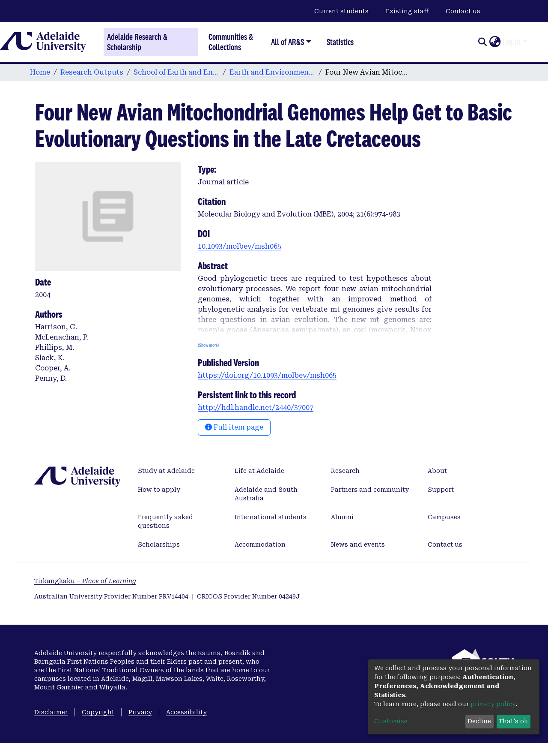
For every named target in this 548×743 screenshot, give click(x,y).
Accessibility (186, 712)
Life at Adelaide (259, 470)
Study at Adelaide (166, 470)
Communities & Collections (230, 42)
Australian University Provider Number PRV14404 (111, 596)
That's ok (513, 721)
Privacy (140, 712)
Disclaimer (51, 712)
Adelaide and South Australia (266, 494)
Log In (511, 41)
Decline (479, 721)
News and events (358, 544)
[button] (495, 42)
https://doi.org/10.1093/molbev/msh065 (267, 375)
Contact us (463, 11)
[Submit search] (482, 42)
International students (271, 517)
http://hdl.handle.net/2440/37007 (255, 407)
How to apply (159, 489)
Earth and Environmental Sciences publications (272, 72)
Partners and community (370, 489)
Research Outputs (91, 72)
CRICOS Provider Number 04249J (248, 596)
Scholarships (159, 544)
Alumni (342, 517)
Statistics (340, 42)
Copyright (98, 712)
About (437, 470)
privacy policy (493, 704)
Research (345, 470)
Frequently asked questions (165, 521)
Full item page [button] (234, 427)
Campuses (444, 517)
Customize (391, 721)
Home (40, 72)
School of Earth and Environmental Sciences (176, 72)
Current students (341, 11)
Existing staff (407, 11)
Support (441, 489)
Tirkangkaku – (85, 581)
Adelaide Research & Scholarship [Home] (137, 42)
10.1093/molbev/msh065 (239, 246)
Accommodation (260, 544)
